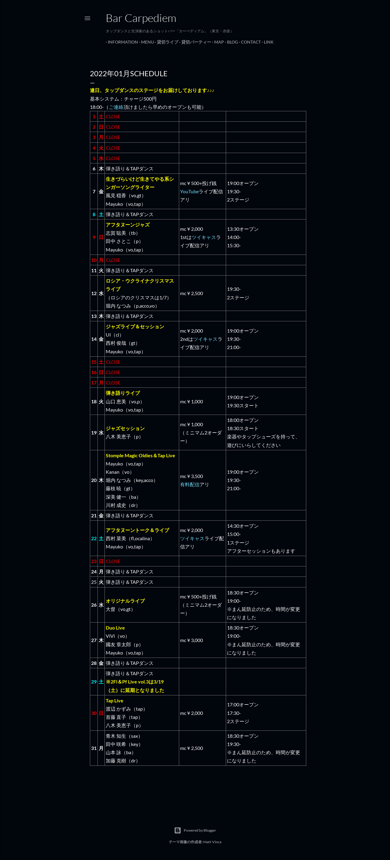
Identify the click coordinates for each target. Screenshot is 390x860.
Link (266, 42)
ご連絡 (116, 107)
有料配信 (190, 484)
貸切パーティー (194, 42)
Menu (145, 42)
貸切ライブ (165, 42)
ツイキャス (204, 237)
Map (217, 42)
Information (121, 42)
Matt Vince (212, 842)
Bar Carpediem (141, 17)
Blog (230, 42)
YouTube (189, 191)
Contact (249, 42)
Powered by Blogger (195, 830)
